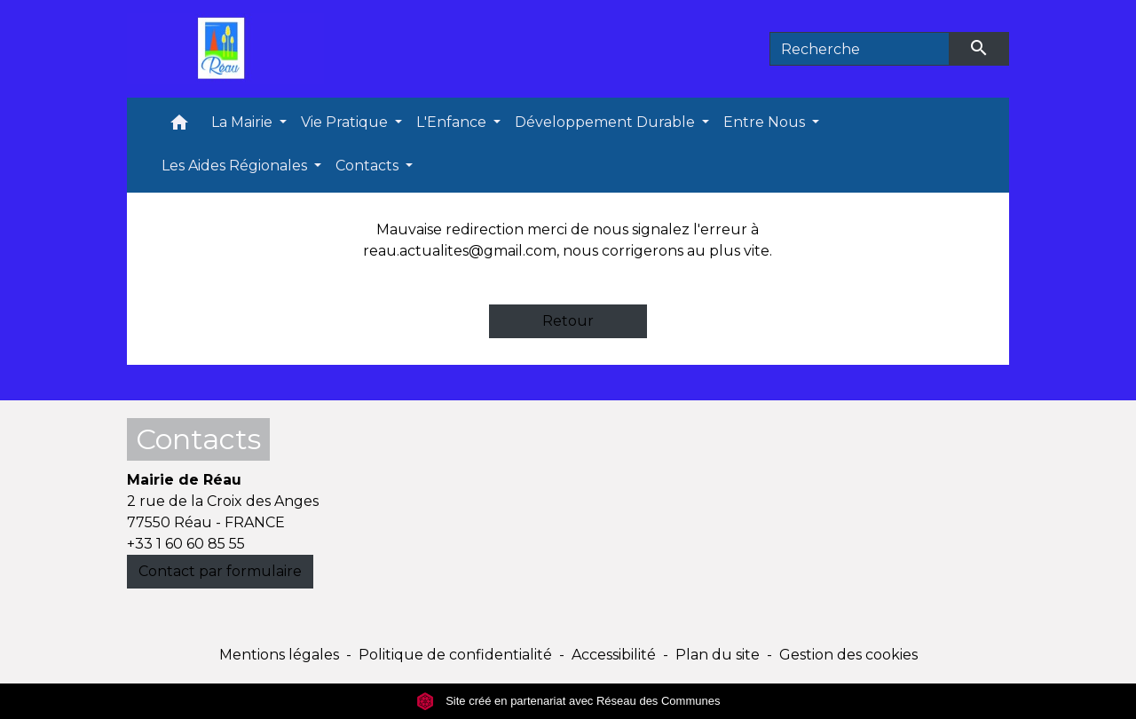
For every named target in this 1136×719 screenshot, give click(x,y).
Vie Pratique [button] (346, 122)
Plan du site (717, 654)
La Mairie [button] (243, 122)
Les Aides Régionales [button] (236, 165)
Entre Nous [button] (766, 122)
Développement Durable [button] (606, 122)
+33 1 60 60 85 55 (186, 543)
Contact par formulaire (220, 571)
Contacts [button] (368, 165)
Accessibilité (614, 654)
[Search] (859, 49)
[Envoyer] (980, 49)
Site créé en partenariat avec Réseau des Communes (568, 700)
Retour (568, 320)
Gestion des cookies (848, 654)
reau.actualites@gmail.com (459, 250)
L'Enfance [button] (453, 122)
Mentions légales (279, 654)
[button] (179, 126)
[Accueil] (225, 49)
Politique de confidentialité (455, 654)
